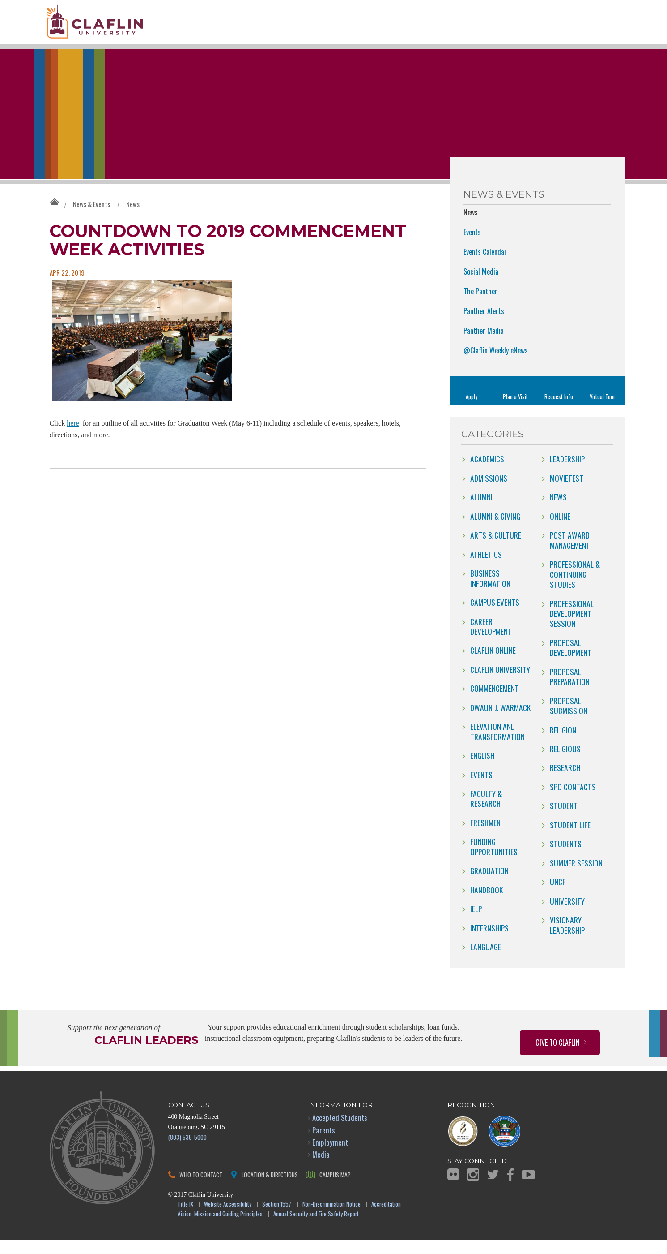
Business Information (490, 592)
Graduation (489, 885)
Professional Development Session (572, 627)
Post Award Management (570, 554)
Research (565, 782)
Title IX (185, 1218)
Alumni (481, 511)
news (558, 511)
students (566, 858)
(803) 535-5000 (187, 1150)
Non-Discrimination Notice (331, 1218)
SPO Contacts (573, 800)
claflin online (493, 664)
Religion (563, 744)
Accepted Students (339, 1132)
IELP (476, 922)
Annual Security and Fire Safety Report (316, 1228)
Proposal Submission (568, 719)
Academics (487, 473)
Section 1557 (276, 1218)
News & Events (91, 218)
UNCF (557, 895)
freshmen (485, 836)
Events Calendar (485, 265)
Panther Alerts (483, 324)
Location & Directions (270, 1188)
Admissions (488, 492)
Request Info (558, 410)
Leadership (567, 473)
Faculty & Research (486, 812)
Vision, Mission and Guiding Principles (220, 1228)
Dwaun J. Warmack (500, 721)
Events (472, 246)
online (560, 530)
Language (485, 960)
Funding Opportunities (494, 860)
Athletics (486, 568)
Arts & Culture (495, 549)
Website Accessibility (227, 1218)
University (567, 915)
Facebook (510, 1188)
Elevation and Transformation (497, 745)
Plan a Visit (515, 410)
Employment (330, 1156)
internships (489, 942)
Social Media (480, 285)
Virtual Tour (602, 410)
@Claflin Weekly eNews (495, 364)
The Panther (480, 305)
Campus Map (335, 1188)
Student (564, 820)
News (133, 218)
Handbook (486, 903)
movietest (566, 492)
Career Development (491, 640)
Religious (565, 762)
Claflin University (112, 24)
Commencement (494, 702)
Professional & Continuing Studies (575, 588)
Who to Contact (200, 1188)
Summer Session (576, 877)
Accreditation (386, 1218)
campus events (494, 616)
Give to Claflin (557, 1056)
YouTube (528, 1188)
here (73, 437)
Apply (471, 410)
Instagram (473, 1188)
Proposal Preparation (570, 690)
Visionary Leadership (567, 938)
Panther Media (483, 344)
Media (321, 1168)
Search (605, 34)
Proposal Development (570, 661)
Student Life (570, 839)
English (482, 769)
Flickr (453, 1188)
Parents (323, 1144)
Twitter (493, 1188)
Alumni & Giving (495, 530)
